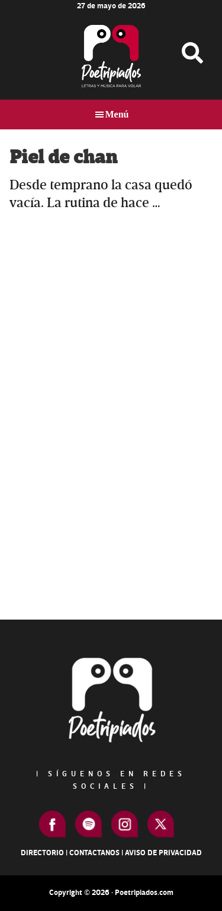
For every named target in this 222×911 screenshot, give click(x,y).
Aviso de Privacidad (163, 853)
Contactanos (94, 853)
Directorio (42, 853)
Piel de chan (63, 157)
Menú (117, 114)
